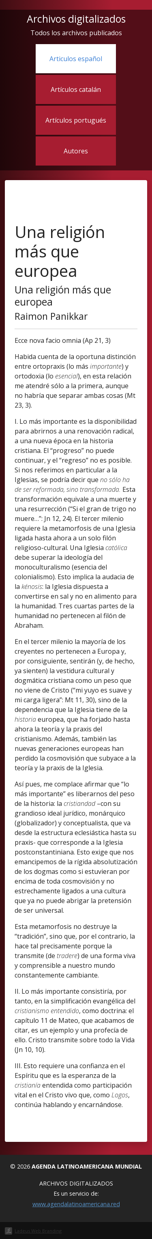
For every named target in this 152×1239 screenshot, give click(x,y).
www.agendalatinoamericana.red (76, 1204)
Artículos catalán (76, 89)
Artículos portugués (75, 120)
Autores (76, 151)
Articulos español (75, 58)
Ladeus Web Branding (38, 1231)
